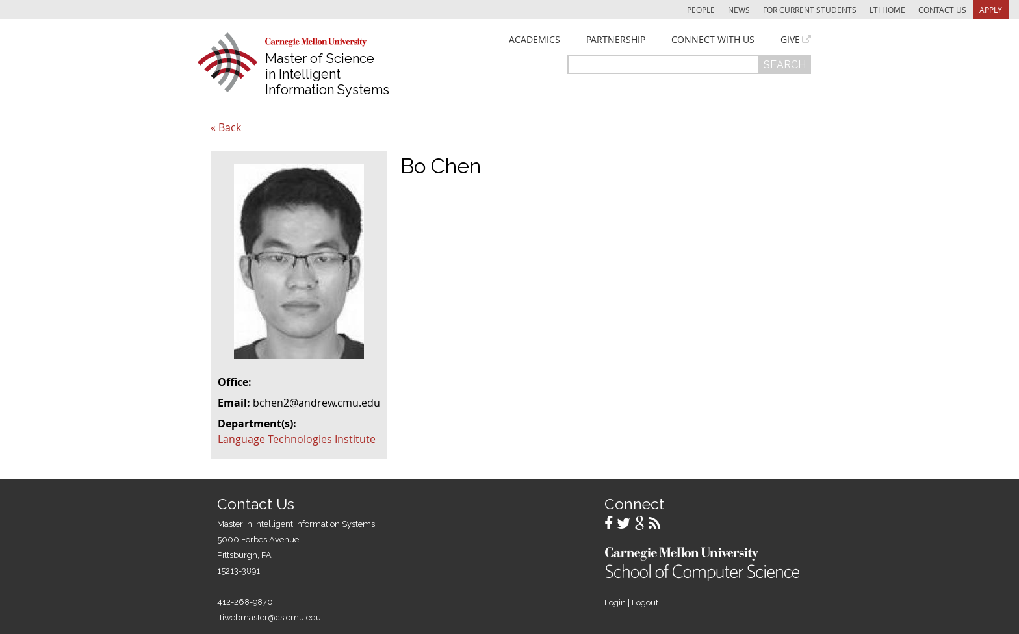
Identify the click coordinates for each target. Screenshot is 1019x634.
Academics (534, 39)
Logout (645, 602)
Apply (990, 10)
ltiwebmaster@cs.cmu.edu (269, 617)
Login (615, 602)
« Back (226, 127)
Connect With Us (713, 39)
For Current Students (810, 10)
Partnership (615, 39)
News (739, 10)
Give (790, 39)
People (701, 10)
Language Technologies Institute (297, 439)
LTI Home (887, 10)
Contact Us (942, 10)
